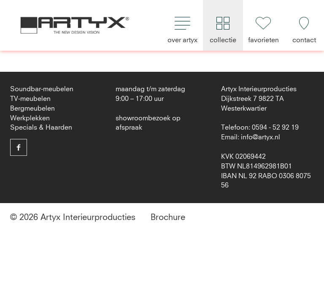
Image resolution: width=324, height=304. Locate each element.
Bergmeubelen (32, 108)
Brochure (168, 217)
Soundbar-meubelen (41, 89)
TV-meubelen (30, 98)
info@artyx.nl (260, 137)
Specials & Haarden (41, 127)
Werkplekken (30, 118)
